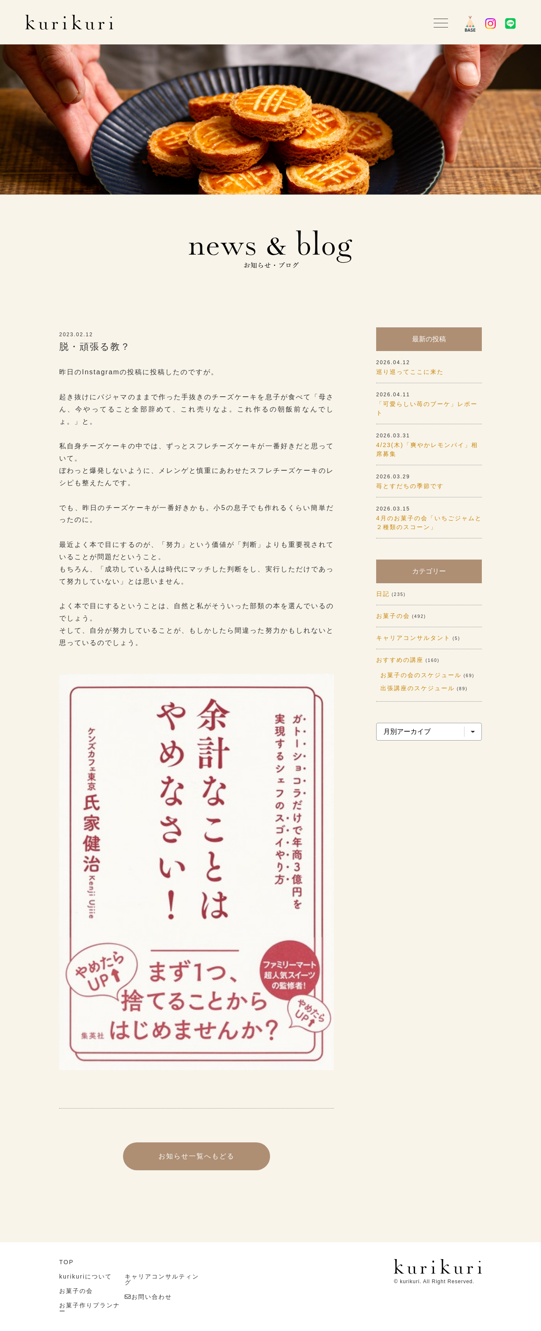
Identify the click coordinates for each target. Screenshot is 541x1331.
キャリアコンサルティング (162, 1279)
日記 (383, 593)
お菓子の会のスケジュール (421, 675)
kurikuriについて (85, 1276)
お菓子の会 (393, 615)
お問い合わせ (151, 1296)
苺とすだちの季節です (410, 486)
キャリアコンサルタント (413, 637)
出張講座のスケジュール (417, 688)
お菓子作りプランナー (89, 1308)
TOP (66, 1262)
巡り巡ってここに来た (410, 371)
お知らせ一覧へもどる (196, 1156)
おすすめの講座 (400, 659)
